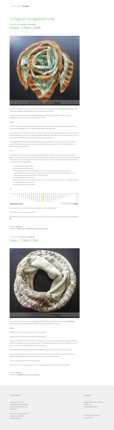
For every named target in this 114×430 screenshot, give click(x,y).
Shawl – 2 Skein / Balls (25, 27)
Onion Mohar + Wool (67, 109)
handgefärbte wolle (30, 228)
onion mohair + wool (42, 228)
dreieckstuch (21, 228)
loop (30, 374)
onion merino (35, 374)
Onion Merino (71, 321)
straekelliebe (31, 24)
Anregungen (18, 226)
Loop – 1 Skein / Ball (24, 240)
